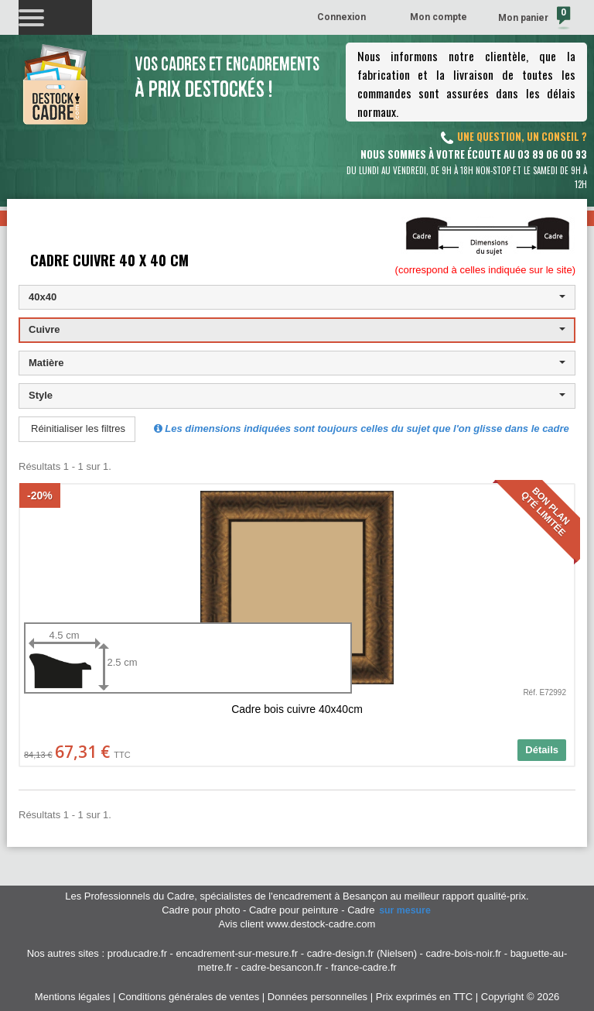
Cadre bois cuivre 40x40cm (297, 709)
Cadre (389, 910)
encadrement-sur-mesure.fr (237, 953)
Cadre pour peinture (294, 910)
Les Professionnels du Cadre (129, 896)
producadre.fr (137, 953)
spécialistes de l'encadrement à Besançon (295, 896)
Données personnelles (317, 996)
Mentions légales (73, 996)
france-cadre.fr (364, 967)
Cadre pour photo (201, 910)
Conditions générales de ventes (188, 996)
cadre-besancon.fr (282, 967)
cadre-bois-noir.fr (464, 953)
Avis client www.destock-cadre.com (297, 924)
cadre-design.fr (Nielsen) (362, 953)
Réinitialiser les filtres (78, 428)
